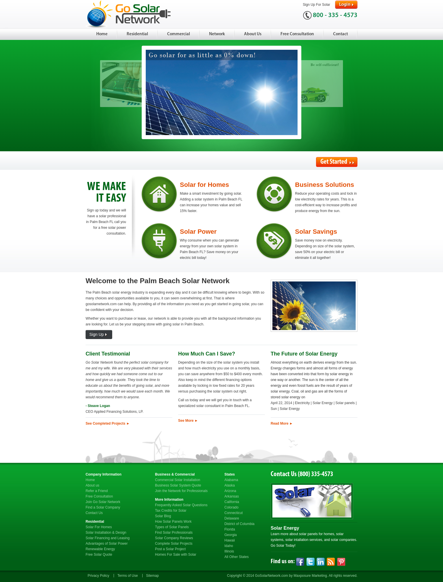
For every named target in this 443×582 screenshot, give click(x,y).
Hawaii (229, 540)
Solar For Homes (99, 527)
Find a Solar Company (103, 507)
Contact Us (94, 513)
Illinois (229, 551)
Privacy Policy (98, 576)
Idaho (228, 546)
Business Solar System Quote (178, 485)
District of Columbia (239, 524)
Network (217, 34)
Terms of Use (127, 576)
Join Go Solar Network (103, 502)
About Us (252, 34)
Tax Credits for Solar (171, 511)
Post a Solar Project (170, 549)
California (231, 502)
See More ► (188, 421)
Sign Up (98, 335)
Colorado (231, 507)
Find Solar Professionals (174, 533)
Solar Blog (163, 516)
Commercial (178, 34)
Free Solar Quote (99, 554)
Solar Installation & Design (106, 533)
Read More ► (282, 423)
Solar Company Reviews (174, 538)
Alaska (229, 485)
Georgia (230, 535)
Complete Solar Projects (173, 544)
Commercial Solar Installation (177, 480)
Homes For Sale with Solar (175, 554)
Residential (137, 34)
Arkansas (231, 496)
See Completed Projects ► (108, 423)
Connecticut (233, 513)
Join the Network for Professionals (181, 491)
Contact (340, 34)
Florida (229, 529)
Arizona (230, 491)
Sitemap (152, 576)
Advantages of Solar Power (107, 544)
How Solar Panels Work (173, 522)
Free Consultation (297, 34)
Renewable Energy (100, 549)
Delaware (231, 518)
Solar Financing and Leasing (108, 538)
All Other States (236, 557)
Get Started (337, 162)
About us (92, 485)
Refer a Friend (97, 491)
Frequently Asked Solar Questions (181, 505)
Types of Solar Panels (172, 527)
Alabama (231, 480)
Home (102, 34)
